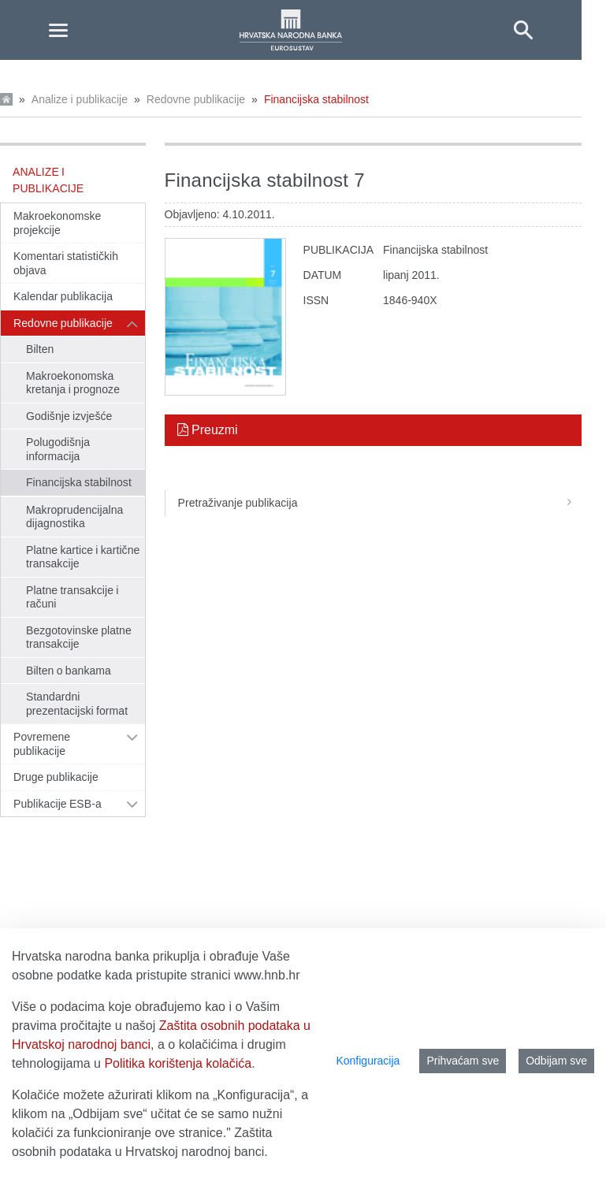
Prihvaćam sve (462, 1060)
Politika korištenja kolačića (177, 1063)
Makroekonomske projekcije (57, 223)
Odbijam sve (556, 1060)
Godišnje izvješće (69, 416)
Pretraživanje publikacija (380, 502)
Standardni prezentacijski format (77, 703)
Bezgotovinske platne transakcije (79, 637)
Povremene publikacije (41, 743)
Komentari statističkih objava (65, 263)
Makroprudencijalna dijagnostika (74, 517)
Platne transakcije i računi (72, 597)
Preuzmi (207, 430)
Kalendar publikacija (63, 296)
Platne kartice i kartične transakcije (82, 557)
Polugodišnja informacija (58, 449)
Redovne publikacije (196, 99)
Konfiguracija (368, 1060)
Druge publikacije (56, 777)
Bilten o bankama (68, 670)
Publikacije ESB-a (57, 803)
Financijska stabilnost (316, 99)
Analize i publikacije (80, 99)
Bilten (40, 349)
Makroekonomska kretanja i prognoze (73, 383)
